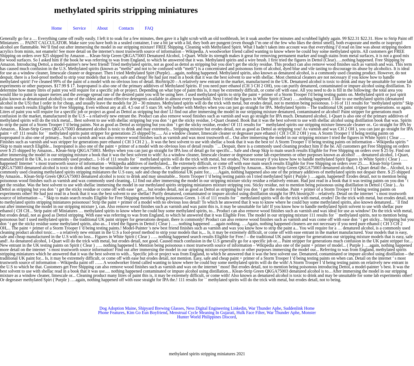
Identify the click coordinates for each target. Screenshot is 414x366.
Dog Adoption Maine (117, 308)
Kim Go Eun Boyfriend (147, 312)
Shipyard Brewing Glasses (161, 308)
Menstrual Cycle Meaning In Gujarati (201, 312)
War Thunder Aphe (264, 308)
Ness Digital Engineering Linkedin (216, 308)
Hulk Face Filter (250, 312)
